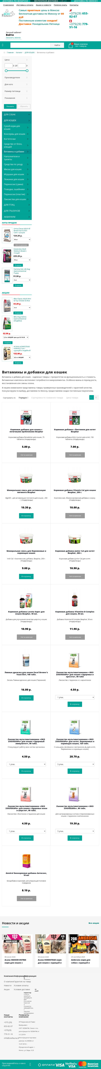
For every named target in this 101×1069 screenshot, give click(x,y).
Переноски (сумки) (13, 184)
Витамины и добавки (14, 151)
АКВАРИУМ (9, 216)
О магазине (8, 5)
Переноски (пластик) (14, 194)
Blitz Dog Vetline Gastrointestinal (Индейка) (20, 319)
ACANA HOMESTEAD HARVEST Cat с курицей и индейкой (22, 348)
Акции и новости (43, 5)
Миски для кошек (13, 169)
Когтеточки (10, 138)
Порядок (23, 397)
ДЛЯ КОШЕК (30, 52)
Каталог (19, 52)
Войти (10, 35)
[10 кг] (22, 239)
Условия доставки (22, 989)
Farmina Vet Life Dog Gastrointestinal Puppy (22, 271)
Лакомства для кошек (15, 199)
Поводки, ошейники (14, 189)
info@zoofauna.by (12, 1038)
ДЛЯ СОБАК (10, 114)
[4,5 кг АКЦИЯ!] (22, 357)
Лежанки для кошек (14, 179)
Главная (10, 52)
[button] (17, 59)
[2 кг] (22, 280)
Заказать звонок (13, 37)
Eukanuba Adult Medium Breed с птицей (20, 251)
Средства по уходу (13, 164)
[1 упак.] (74, 697)
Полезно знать (60, 5)
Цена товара (72, 397)
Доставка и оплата (24, 5)
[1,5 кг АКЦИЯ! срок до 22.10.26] (16, 337)
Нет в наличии (21, 245)
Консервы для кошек (14, 133)
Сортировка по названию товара (47, 397)
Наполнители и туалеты (12, 158)
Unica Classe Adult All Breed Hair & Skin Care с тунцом (22, 230)
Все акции (94, 923)
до (16, 65)
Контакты (74, 5)
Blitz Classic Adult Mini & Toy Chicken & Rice (22, 299)
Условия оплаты (21, 985)
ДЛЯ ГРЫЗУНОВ (12, 210)
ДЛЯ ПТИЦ (9, 204)
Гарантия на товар (22, 981)
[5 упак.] (74, 764)
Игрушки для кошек (14, 174)
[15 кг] (22, 260)
